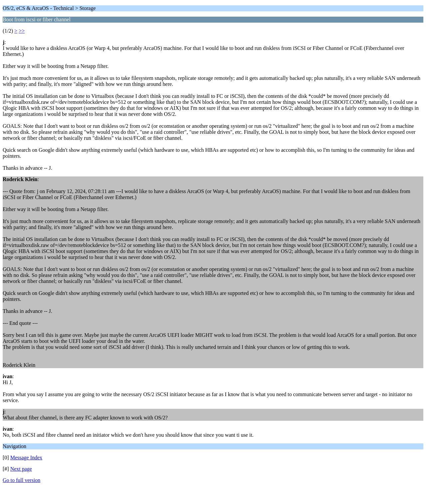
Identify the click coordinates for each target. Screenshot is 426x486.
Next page (21, 469)
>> (22, 31)
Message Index (26, 457)
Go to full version (21, 480)
